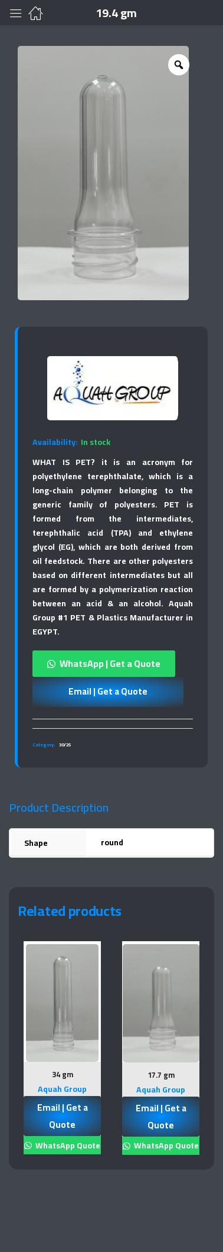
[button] (112, 663)
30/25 (65, 744)
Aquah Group (62, 1089)
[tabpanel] (62, 1052)
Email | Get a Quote (107, 691)
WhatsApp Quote (67, 1145)
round (112, 842)
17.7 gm (161, 1074)
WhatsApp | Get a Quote (110, 663)
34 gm (62, 1074)
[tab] (112, 723)
